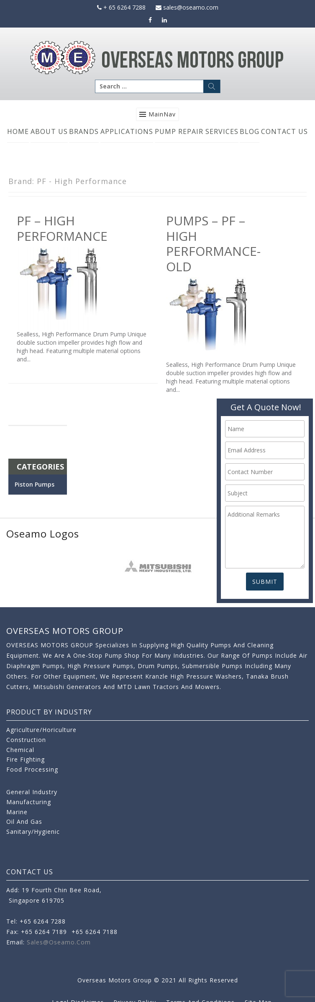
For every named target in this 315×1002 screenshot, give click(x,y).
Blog (249, 131)
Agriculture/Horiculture (41, 730)
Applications (126, 131)
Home (18, 131)
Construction (26, 740)
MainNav (162, 114)
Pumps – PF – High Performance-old (213, 243)
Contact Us (284, 131)
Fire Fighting (25, 759)
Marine (17, 812)
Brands (84, 131)
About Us (49, 131)
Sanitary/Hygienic (33, 831)
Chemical (20, 750)
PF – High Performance (62, 228)
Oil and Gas (24, 821)
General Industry (31, 792)
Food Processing (32, 769)
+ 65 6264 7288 (121, 7)
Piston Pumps (34, 484)
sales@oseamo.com (187, 7)
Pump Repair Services (196, 131)
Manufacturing (28, 802)
